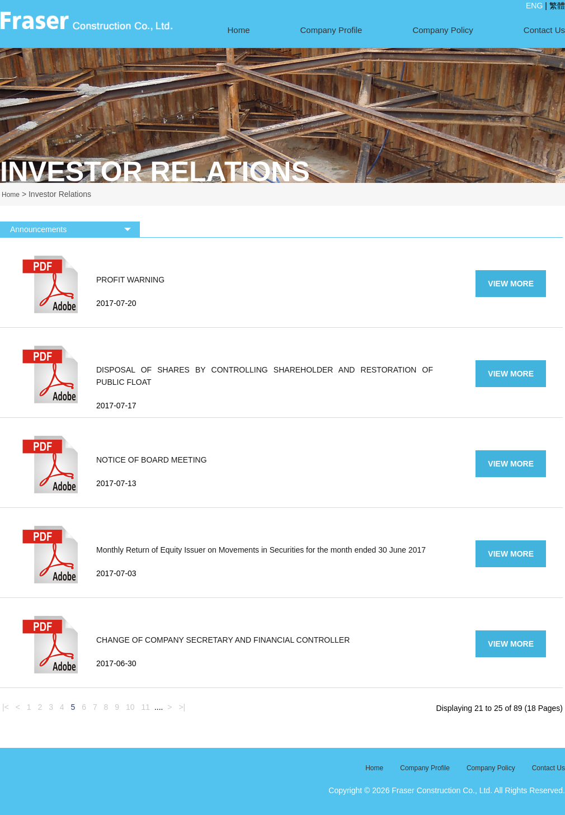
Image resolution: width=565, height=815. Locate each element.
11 (145, 707)
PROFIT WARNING (130, 279)
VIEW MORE (511, 283)
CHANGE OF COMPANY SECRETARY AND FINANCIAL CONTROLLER (223, 639)
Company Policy (442, 30)
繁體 (557, 5)
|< (5, 707)
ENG (534, 5)
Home (239, 30)
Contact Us (544, 30)
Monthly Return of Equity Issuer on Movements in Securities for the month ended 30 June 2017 (261, 549)
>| (181, 707)
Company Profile (331, 30)
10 (130, 707)
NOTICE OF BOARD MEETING (151, 459)
